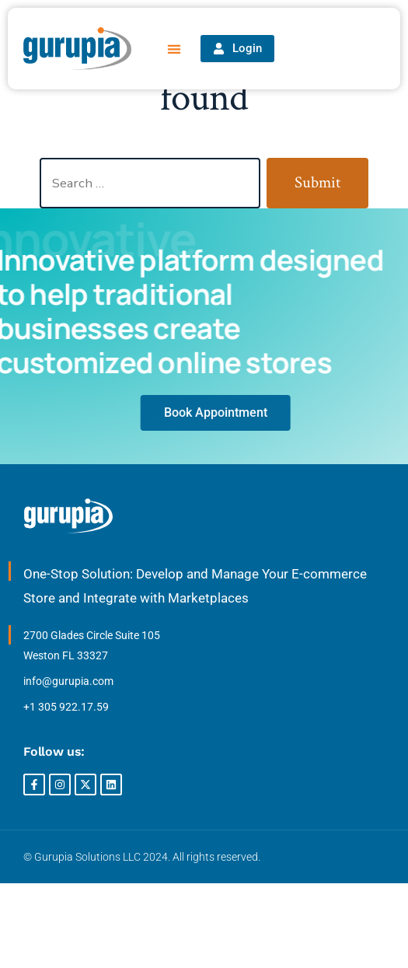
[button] (174, 48)
